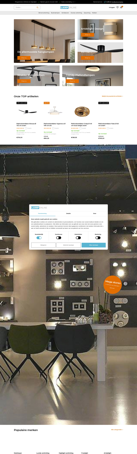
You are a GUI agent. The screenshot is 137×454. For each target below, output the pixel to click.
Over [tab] (94, 213)
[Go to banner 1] (44, 41)
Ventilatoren (65, 13)
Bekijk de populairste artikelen (112, 96)
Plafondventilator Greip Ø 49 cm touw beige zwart (81, 124)
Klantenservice (97, 2)
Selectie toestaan (68, 245)
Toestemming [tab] (42, 213)
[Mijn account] (112, 7)
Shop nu (23, 58)
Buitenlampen (55, 13)
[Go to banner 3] (100, 52)
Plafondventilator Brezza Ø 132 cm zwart (26, 124)
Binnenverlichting (44, 13)
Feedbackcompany (117, 2)
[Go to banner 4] (37, 75)
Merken (94, 13)
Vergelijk (28, 128)
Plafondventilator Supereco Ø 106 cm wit (54, 124)
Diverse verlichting (76, 13)
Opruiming (87, 13)
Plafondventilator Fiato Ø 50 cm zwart (108, 124)
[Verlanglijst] (117, 7)
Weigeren (43, 245)
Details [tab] (68, 213)
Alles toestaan (93, 245)
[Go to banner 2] (100, 29)
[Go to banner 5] (92, 75)
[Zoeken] (27, 7)
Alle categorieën (116, 429)
